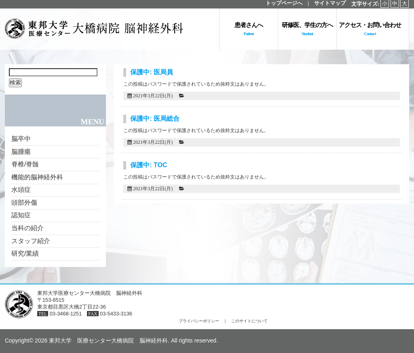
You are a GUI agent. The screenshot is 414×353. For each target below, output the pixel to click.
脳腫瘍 (21, 151)
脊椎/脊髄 (25, 164)
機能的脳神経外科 (37, 177)
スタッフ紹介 (30, 240)
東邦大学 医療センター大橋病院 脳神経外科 (108, 340)
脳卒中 (21, 138)
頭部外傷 (24, 202)
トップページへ (284, 3)
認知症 (21, 215)
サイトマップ (330, 3)
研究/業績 (25, 253)
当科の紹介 (27, 228)
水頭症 (21, 189)
